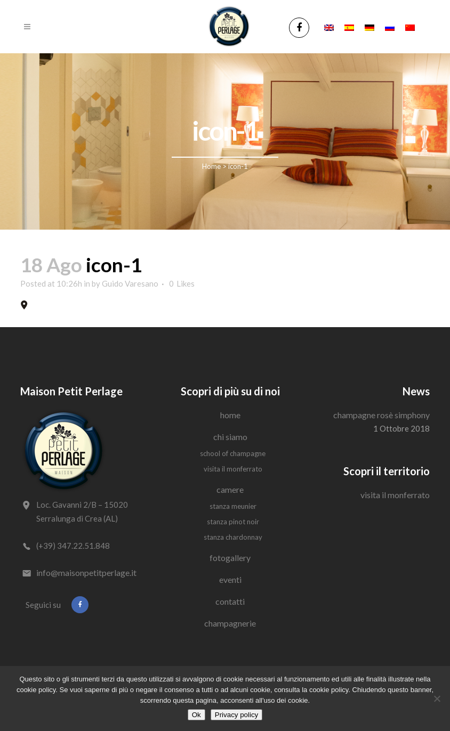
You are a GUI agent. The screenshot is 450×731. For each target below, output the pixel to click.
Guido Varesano (130, 283)
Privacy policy (236, 715)
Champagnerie (230, 623)
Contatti (230, 601)
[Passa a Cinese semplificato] (410, 27)
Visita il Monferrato (233, 469)
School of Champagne (233, 453)
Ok (196, 715)
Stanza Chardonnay (233, 537)
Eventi (230, 579)
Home (211, 166)
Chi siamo (230, 437)
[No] (436, 698)
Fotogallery (230, 558)
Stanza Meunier (233, 506)
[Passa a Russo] (390, 27)
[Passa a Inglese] (329, 27)
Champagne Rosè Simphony (381, 415)
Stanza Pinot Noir (233, 521)
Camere (230, 489)
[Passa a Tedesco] (369, 27)
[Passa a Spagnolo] (349, 27)
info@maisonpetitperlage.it (86, 572)
